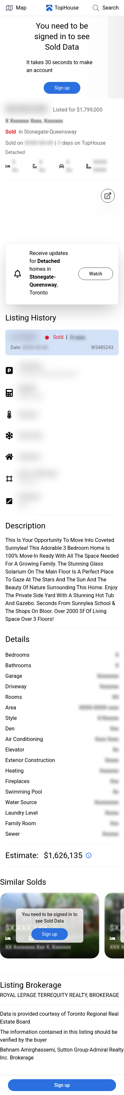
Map (15, 8)
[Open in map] (108, 196)
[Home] (62, 8)
